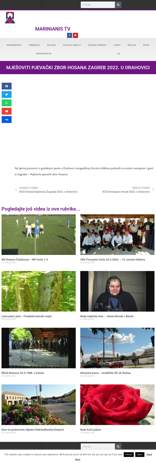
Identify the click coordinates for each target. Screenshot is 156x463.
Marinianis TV (52, 29)
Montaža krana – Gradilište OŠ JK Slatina (105, 373)
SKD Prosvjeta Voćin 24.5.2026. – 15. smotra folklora (112, 259)
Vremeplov (34, 45)
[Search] (118, 5)
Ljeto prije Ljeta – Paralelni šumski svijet (27, 316)
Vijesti (117, 45)
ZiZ (118, 53)
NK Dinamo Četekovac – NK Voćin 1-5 (25, 259)
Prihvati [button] (129, 454)
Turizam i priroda (97, 45)
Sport (146, 45)
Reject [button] (140, 454)
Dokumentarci (14, 45)
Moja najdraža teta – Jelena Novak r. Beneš (106, 316)
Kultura (51, 45)
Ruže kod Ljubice (90, 429)
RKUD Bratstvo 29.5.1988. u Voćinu (23, 373)
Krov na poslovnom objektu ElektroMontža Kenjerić (33, 429)
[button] (42, 4)
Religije (132, 45)
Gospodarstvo (43, 53)
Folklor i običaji (72, 45)
